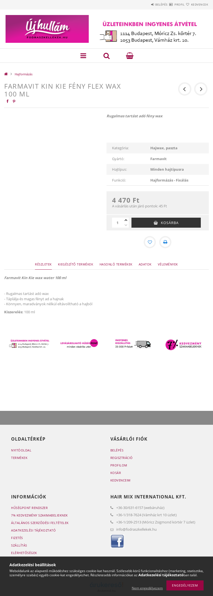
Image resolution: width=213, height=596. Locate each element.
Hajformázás (23, 74)
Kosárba (170, 222)
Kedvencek (196, 4)
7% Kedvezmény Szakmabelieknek (39, 515)
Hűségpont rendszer (29, 508)
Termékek (19, 458)
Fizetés (17, 538)
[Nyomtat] (165, 242)
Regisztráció (121, 458)
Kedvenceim (120, 480)
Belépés (145, 4)
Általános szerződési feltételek (40, 523)
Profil (169, 4)
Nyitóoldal (21, 450)
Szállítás (19, 545)
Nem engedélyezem (147, 588)
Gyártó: (118, 158)
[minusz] (126, 225)
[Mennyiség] (117, 223)
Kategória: (120, 147)
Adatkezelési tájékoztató (33, 530)
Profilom (118, 465)
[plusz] (126, 220)
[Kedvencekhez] (150, 242)
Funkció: (119, 180)
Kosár (115, 473)
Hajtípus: (119, 169)
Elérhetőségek (24, 553)
